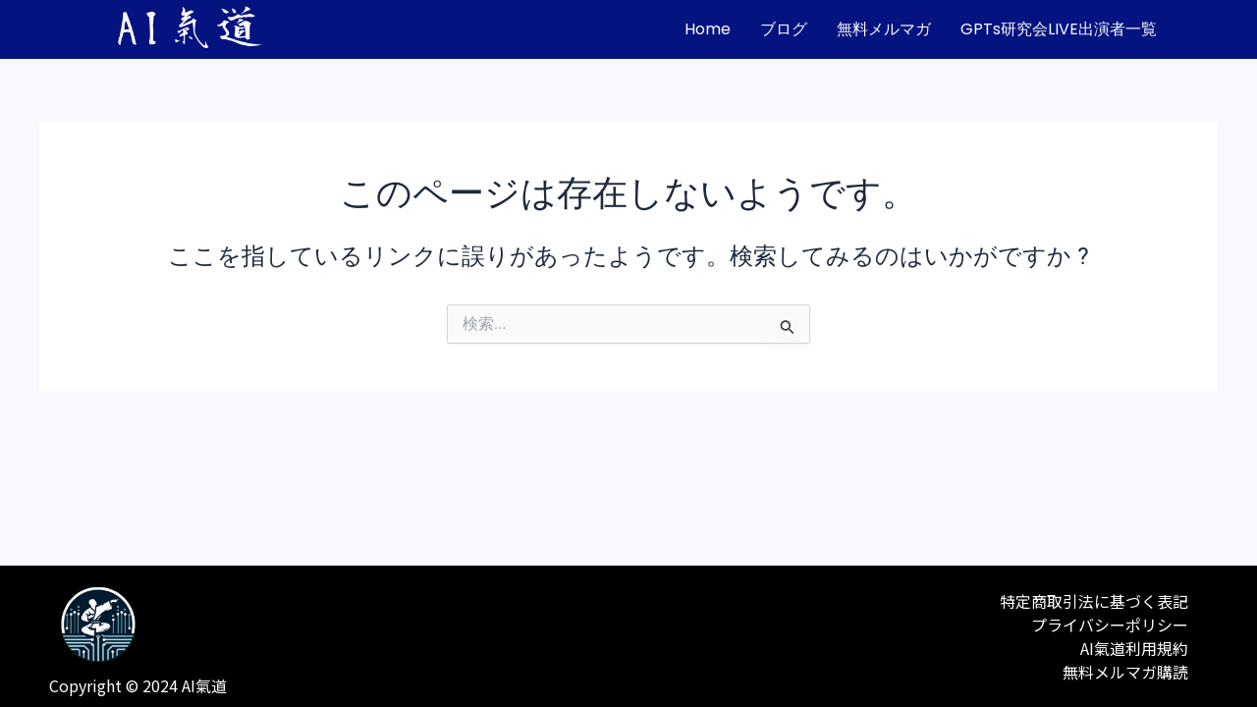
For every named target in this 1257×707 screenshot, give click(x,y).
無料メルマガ (884, 29)
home (707, 29)
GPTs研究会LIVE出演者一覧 (1058, 29)
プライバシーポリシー (1109, 624)
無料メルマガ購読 (1125, 671)
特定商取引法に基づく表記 (1094, 601)
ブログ (783, 29)
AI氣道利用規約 (1134, 648)
